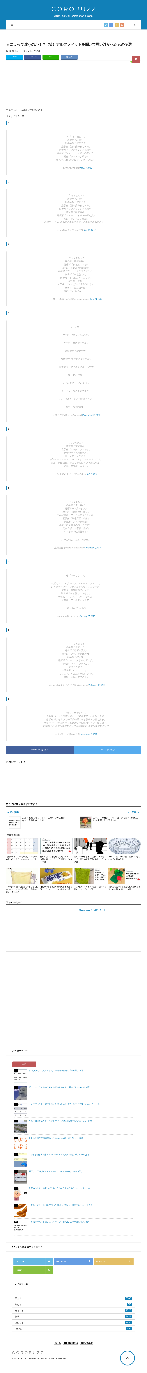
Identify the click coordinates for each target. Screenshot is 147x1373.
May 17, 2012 (86, 167)
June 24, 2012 (96, 299)
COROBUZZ (74, 9)
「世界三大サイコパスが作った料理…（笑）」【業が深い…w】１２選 (60, 1205)
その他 (37, 51)
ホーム (57, 1343)
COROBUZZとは (70, 1343)
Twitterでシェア (107, 749)
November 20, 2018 (91, 415)
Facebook (33, 57)
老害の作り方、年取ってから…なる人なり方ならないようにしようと (60, 1188)
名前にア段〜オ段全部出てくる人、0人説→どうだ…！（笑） (56, 1137)
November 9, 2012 (89, 734)
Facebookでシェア (39, 749)
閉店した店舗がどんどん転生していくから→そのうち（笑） (56, 1171)
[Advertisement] (73, 85)
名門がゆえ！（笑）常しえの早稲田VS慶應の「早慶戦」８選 (56, 1070)
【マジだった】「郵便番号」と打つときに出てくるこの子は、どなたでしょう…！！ (67, 1104)
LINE (50, 57)
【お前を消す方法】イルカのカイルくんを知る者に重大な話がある (59, 1154)
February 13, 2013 (97, 685)
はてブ (69, 57)
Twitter (14, 57)
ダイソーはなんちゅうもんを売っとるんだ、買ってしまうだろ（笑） (60, 1087)
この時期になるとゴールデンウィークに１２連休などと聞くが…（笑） (61, 1121)
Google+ (115, 1261)
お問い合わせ (86, 1343)
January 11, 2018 (87, 616)
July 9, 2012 (92, 474)
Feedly (34, 1270)
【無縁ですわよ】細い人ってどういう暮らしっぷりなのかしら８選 (59, 1222)
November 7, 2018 (92, 547)
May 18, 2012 (89, 230)
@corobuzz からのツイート (92, 910)
